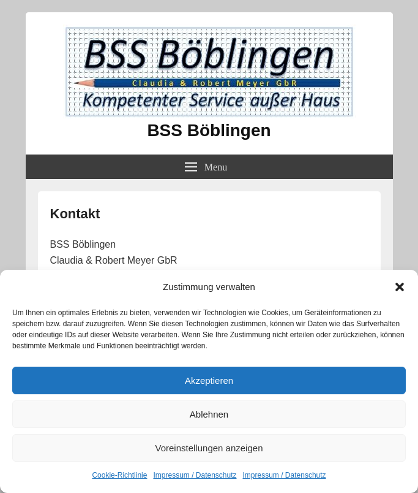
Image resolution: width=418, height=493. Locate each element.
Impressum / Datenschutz (194, 475)
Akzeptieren (209, 380)
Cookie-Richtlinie (119, 475)
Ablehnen (209, 414)
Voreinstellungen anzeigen (209, 448)
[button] (400, 287)
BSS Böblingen (209, 130)
